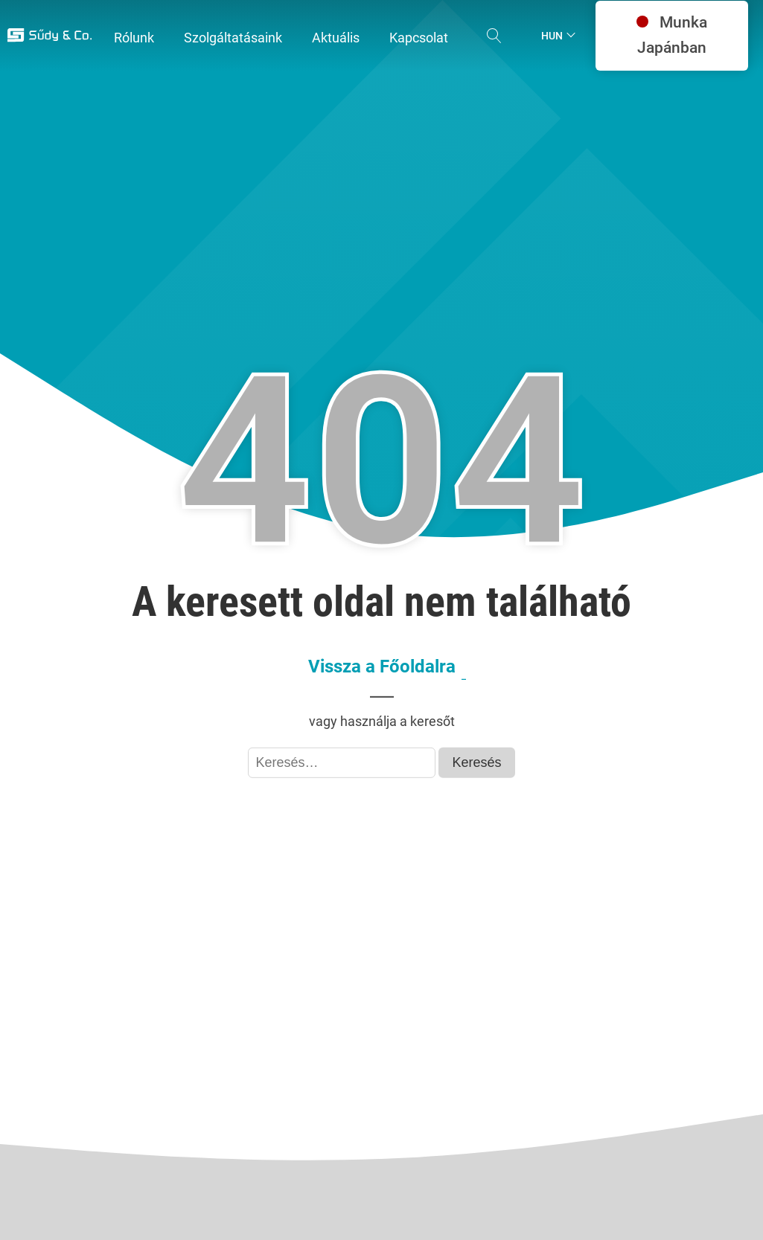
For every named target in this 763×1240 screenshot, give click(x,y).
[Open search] (494, 36)
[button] (134, 38)
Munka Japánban (671, 35)
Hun (552, 36)
